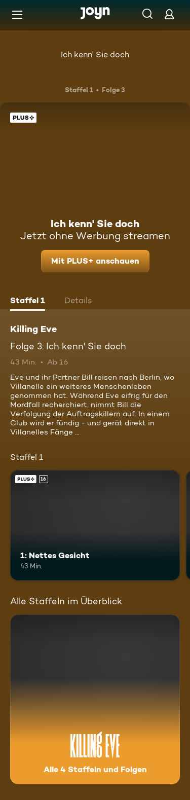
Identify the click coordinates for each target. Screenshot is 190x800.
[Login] (169, 14)
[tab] (27, 302)
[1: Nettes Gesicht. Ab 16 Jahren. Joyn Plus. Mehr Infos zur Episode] (95, 525)
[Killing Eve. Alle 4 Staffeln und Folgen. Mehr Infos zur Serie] (95, 699)
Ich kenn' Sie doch (95, 54)
